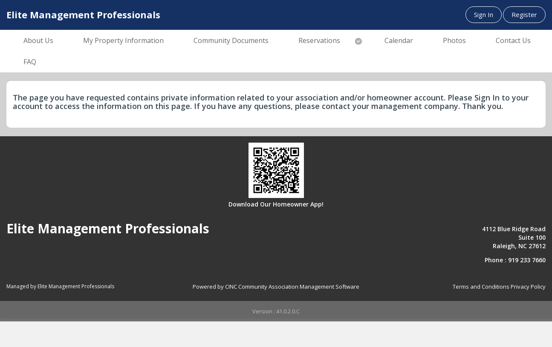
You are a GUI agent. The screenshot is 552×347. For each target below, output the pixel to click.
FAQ (29, 61)
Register (524, 14)
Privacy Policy (528, 286)
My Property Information (123, 40)
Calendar (398, 40)
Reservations (319, 40)
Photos (454, 40)
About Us (38, 40)
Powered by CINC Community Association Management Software (276, 286)
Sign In (483, 14)
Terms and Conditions (481, 286)
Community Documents (231, 40)
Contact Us (513, 40)
